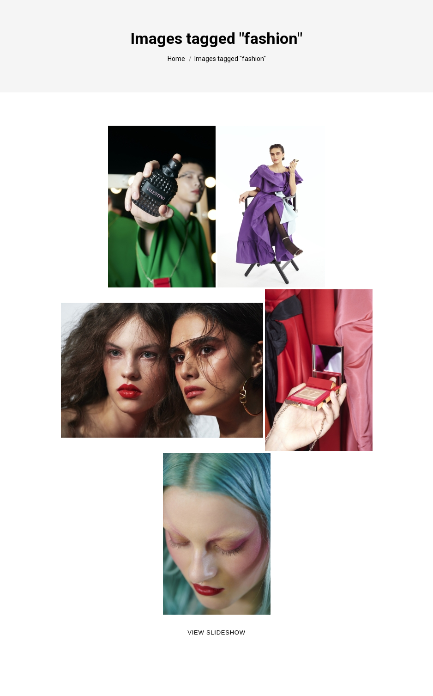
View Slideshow (216, 632)
